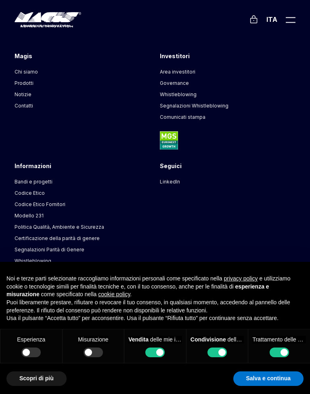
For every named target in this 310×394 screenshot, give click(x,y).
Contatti (24, 106)
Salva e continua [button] (268, 378)
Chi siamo (26, 72)
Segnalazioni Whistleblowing (194, 106)
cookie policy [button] (114, 294)
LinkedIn (170, 182)
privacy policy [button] (241, 278)
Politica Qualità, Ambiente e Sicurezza (59, 227)
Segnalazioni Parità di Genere (49, 250)
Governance (174, 83)
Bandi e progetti (33, 182)
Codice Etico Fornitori (40, 204)
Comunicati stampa (182, 117)
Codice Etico (30, 193)
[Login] (253, 18)
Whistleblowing (178, 94)
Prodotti (24, 83)
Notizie (23, 94)
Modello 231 (29, 216)
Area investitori (177, 72)
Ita (271, 19)
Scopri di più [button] (36, 378)
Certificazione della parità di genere (57, 238)
